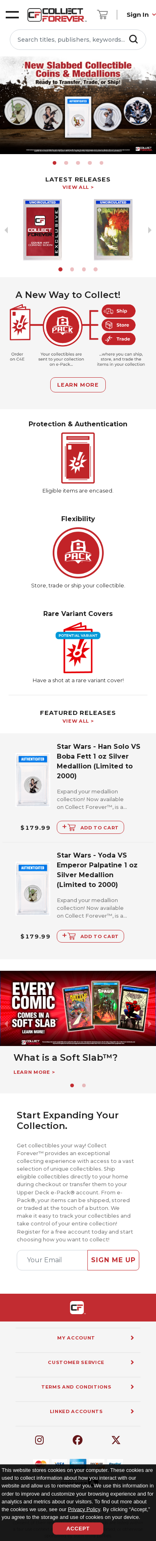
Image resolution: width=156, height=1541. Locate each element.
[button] (55, 163)
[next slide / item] (150, 105)
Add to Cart (90, 826)
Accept (77, 1528)
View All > (78, 187)
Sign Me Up (113, 1260)
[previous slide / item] (5, 105)
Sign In (138, 14)
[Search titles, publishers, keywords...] (78, 39)
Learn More (78, 385)
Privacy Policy (84, 1509)
